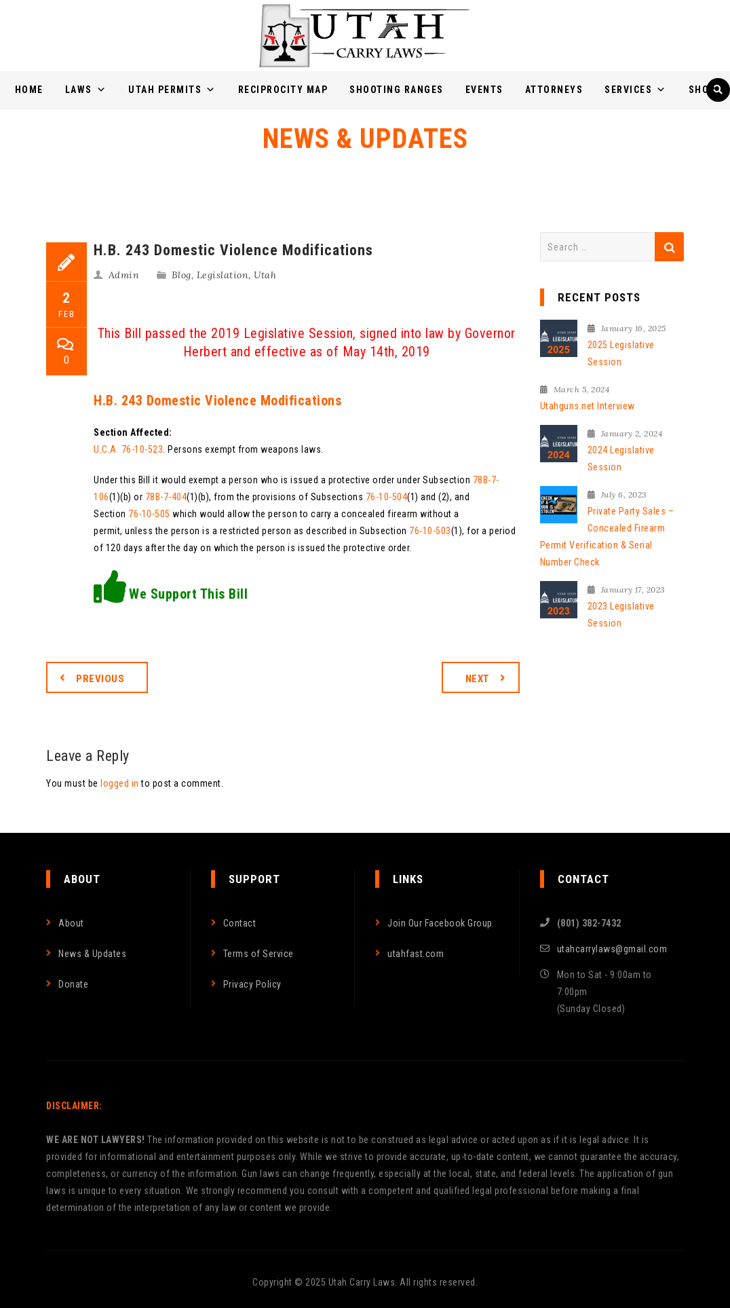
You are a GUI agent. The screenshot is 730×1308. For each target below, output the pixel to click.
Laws (86, 90)
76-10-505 (149, 513)
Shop (702, 89)
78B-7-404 (166, 496)
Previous (100, 679)
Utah (265, 275)
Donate (73, 984)
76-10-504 (387, 496)
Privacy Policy (252, 984)
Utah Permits (172, 90)
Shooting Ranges (396, 89)
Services (635, 90)
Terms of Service (258, 953)
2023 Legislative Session (621, 615)
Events (484, 89)
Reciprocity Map (283, 89)
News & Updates (92, 953)
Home (29, 89)
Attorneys (554, 89)
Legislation (223, 275)
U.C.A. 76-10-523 (128, 449)
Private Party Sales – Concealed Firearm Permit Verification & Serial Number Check (607, 536)
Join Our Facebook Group (440, 923)
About (71, 923)
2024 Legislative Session (621, 458)
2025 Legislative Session (621, 353)
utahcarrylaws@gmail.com (612, 948)
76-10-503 (430, 530)
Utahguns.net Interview (587, 405)
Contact (239, 923)
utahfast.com (415, 953)
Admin (124, 275)
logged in (119, 783)
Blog (181, 275)
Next (477, 679)
